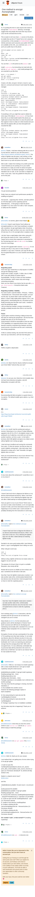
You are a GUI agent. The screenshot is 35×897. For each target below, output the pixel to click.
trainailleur (8, 147)
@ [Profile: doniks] (3, 378)
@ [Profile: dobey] (3, 363)
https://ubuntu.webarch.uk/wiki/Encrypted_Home (15, 154)
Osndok (7, 187)
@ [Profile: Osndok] (4, 224)
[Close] (31, 850)
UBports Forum (16, 3)
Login (11, 882)
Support (5, 15)
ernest (6, 409)
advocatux (7, 720)
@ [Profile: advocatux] (4, 778)
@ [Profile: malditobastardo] (6, 490)
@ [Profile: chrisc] (3, 150)
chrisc (6, 24)
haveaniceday (8, 264)
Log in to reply (28, 18)
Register (6, 882)
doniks (6, 360)
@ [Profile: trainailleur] (4, 220)
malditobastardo (9, 472)
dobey (6, 344)
